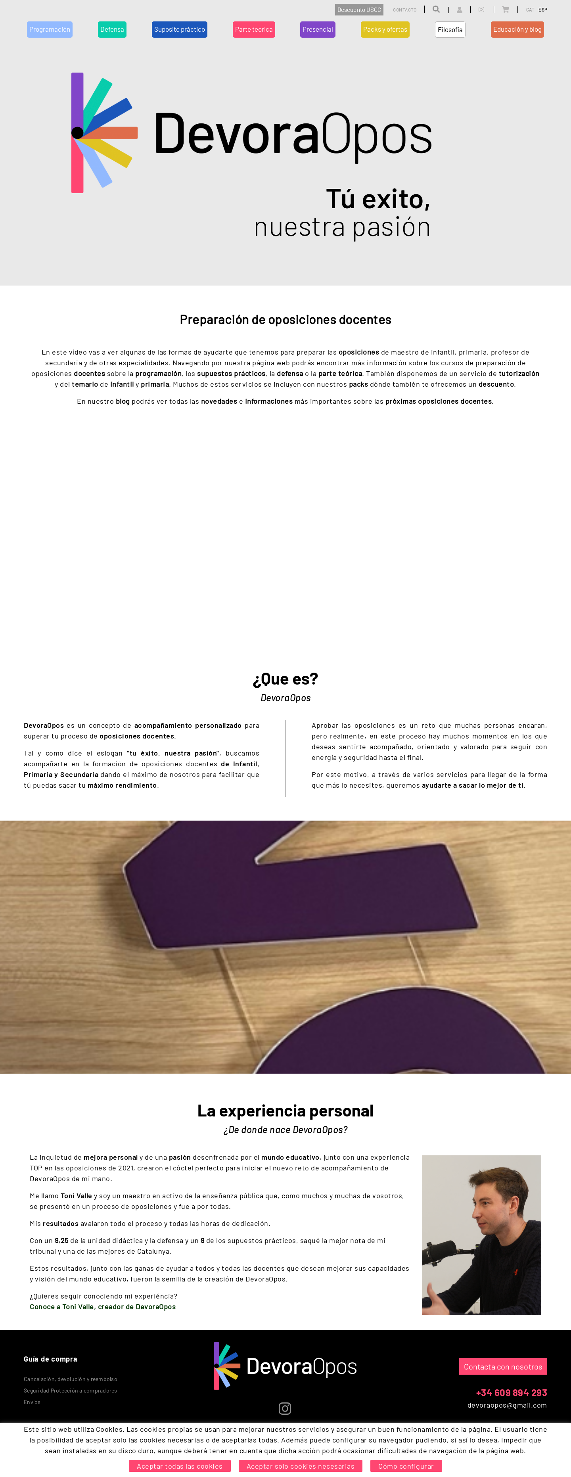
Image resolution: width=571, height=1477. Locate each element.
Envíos (32, 1401)
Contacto (404, 9)
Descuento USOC (359, 9)
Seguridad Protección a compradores (70, 1390)
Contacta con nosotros (503, 1366)
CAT (530, 9)
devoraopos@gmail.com (507, 1404)
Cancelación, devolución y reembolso (70, 1378)
